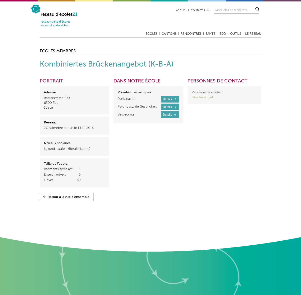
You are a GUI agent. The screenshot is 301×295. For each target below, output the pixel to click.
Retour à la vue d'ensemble (68, 197)
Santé (210, 33)
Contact (197, 10)
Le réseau (253, 33)
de (208, 10)
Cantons (169, 33)
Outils (235, 33)
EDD (222, 33)
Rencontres (191, 33)
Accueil (181, 10)
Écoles (151, 33)
